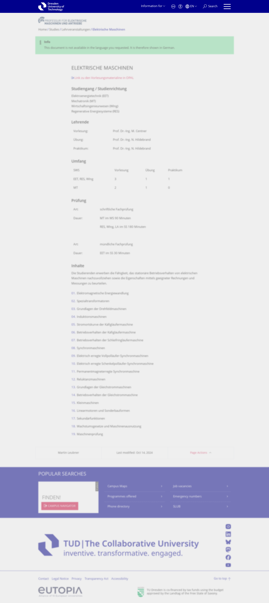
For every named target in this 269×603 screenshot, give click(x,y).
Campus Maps (117, 486)
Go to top (220, 578)
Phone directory (119, 506)
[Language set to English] (191, 6)
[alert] (134, 45)
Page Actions (198, 453)
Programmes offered (122, 496)
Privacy (77, 579)
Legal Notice (60, 579)
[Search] (210, 6)
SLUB (177, 506)
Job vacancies (182, 486)
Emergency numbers (187, 496)
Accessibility (119, 579)
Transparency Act (96, 579)
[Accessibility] (180, 6)
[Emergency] (173, 6)
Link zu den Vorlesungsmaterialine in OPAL (104, 78)
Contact (43, 579)
